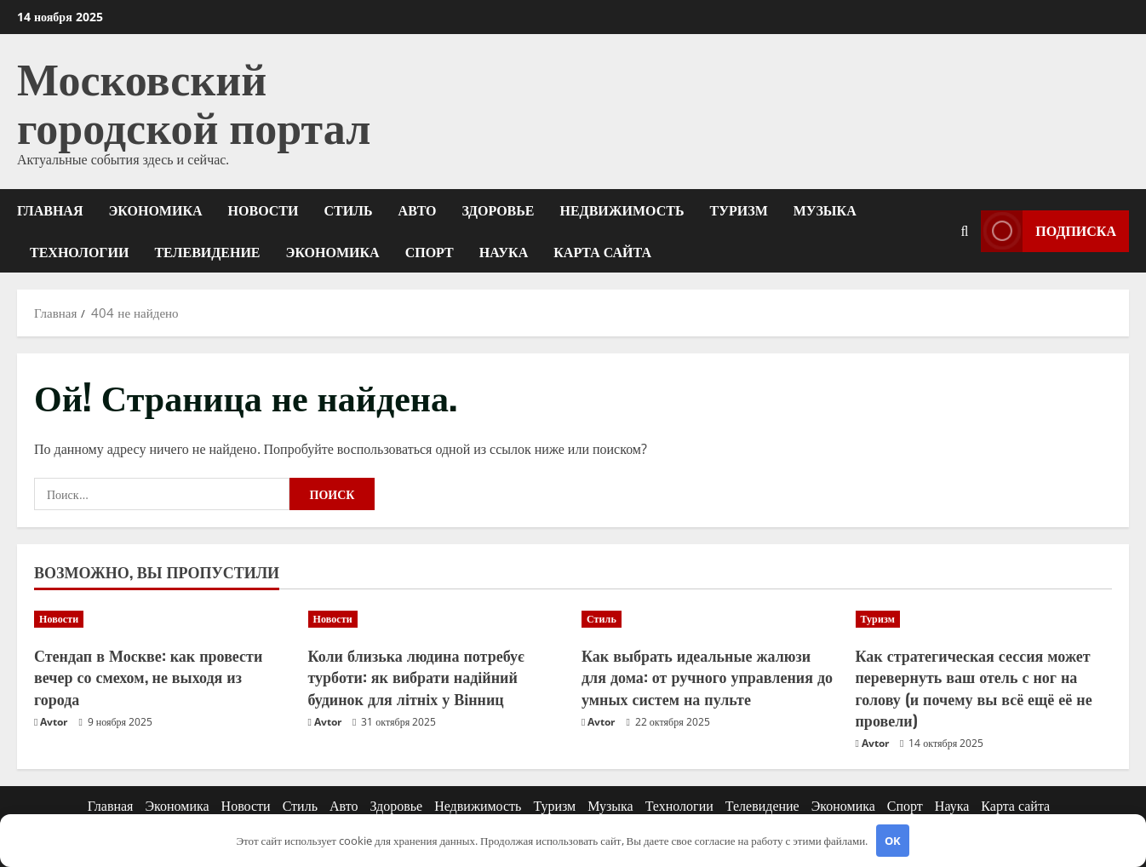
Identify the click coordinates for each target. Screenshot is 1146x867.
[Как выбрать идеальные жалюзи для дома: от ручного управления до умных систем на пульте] (710, 619)
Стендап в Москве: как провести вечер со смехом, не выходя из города (148, 676)
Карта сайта (602, 251)
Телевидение (207, 251)
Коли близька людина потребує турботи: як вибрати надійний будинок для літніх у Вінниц (416, 676)
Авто (417, 209)
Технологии (79, 251)
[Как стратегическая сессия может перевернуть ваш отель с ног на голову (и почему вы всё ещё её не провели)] (984, 619)
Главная (50, 209)
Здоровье (498, 209)
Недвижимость (622, 209)
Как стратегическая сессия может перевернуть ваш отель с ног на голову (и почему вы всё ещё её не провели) (974, 687)
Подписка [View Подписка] (1048, 230)
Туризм (739, 209)
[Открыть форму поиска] (964, 230)
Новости (263, 209)
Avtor (53, 722)
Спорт (429, 251)
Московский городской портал (193, 100)
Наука (504, 251)
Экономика (155, 209)
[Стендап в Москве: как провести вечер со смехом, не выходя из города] (162, 619)
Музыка (825, 209)
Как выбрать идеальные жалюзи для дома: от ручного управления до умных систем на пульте (707, 676)
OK (893, 840)
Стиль (348, 209)
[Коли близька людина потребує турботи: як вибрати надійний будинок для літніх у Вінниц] (436, 619)
